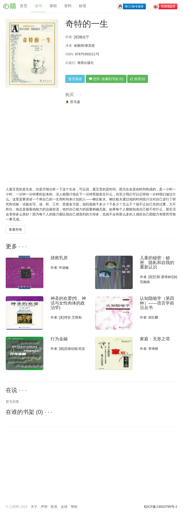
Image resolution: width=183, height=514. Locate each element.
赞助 (74, 507)
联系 (54, 507)
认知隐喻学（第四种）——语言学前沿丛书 (157, 303)
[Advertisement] (91, 143)
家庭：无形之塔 (155, 338)
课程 (53, 6)
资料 (68, 6)
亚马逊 (72, 102)
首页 (23, 6)
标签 (82, 6)
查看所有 (15, 229)
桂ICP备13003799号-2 (160, 507)
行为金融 (59, 338)
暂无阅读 (75, 79)
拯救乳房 (59, 257)
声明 (44, 507)
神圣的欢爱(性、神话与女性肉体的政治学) (68, 303)
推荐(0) (137, 79)
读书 (38, 6)
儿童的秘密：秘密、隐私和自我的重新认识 (157, 262)
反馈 (64, 507)
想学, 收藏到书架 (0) (106, 79)
